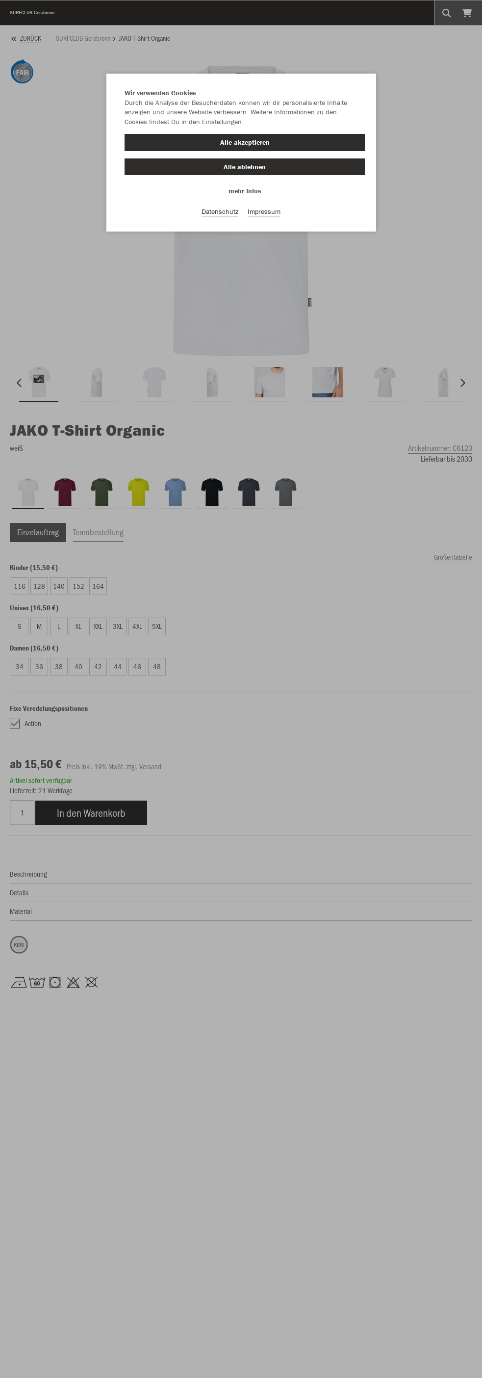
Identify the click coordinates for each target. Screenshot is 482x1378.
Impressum (264, 211)
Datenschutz (220, 211)
